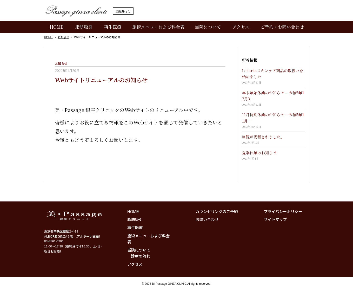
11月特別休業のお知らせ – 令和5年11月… (273, 118)
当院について (208, 27)
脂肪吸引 (84, 27)
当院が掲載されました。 (263, 137)
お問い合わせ (207, 220)
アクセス (240, 27)
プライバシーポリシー (283, 212)
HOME (57, 27)
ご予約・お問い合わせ (282, 27)
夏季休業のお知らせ (259, 152)
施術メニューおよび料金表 (158, 27)
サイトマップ (275, 220)
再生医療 (112, 27)
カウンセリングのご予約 (216, 212)
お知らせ (61, 63)
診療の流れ (140, 256)
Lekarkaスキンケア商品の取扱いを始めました (272, 74)
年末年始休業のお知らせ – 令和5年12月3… (273, 96)
